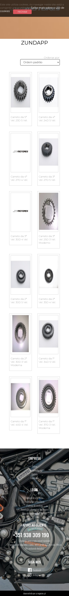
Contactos (34, 478)
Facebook (37, 570)
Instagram (37, 575)
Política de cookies (34, 505)
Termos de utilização (34, 498)
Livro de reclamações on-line (34, 513)
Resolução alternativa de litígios (34, 509)
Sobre (34, 466)
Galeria (34, 474)
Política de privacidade (34, 502)
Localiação (34, 470)
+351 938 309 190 (31, 535)
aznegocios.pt (41, 593)
